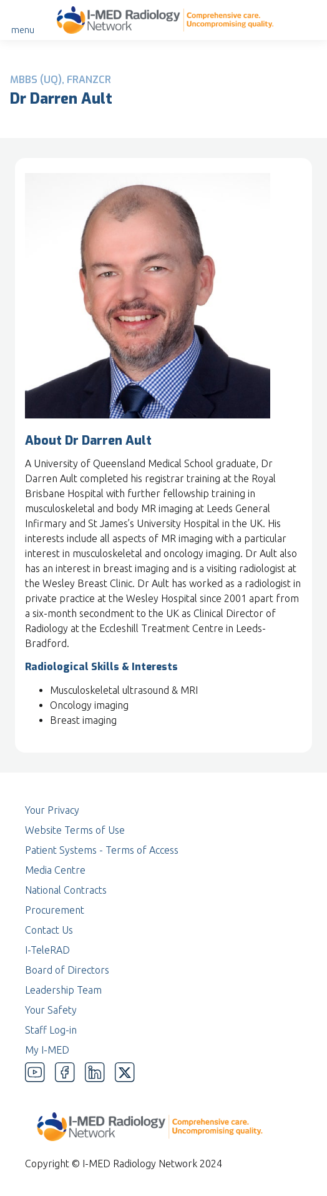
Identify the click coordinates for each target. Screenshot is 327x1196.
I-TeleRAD (47, 950)
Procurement (54, 910)
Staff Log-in (51, 1029)
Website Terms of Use (75, 830)
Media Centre (55, 870)
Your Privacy (52, 810)
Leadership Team (63, 990)
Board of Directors (67, 970)
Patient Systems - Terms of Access (101, 850)
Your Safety (51, 1010)
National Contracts (66, 890)
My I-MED (47, 1049)
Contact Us (49, 930)
